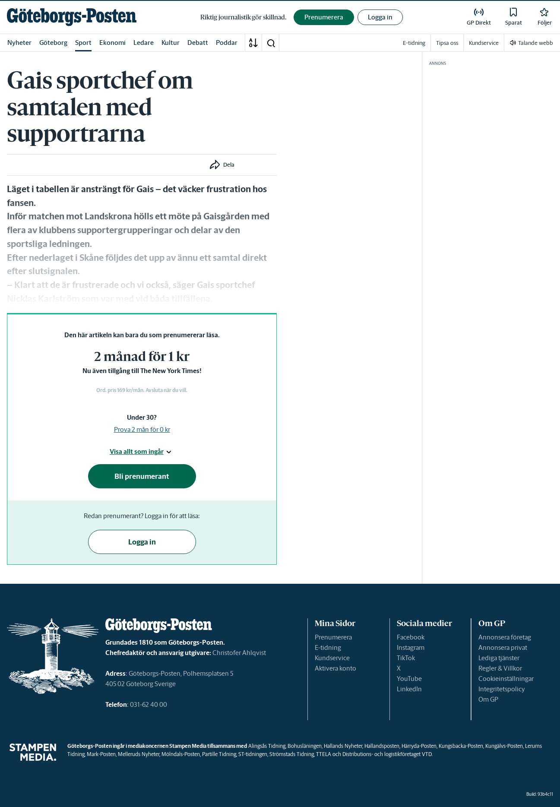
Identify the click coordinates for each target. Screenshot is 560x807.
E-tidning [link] (414, 43)
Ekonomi (112, 42)
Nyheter (19, 42)
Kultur (170, 42)
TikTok (406, 658)
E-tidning (328, 647)
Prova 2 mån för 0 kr (142, 429)
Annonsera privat (502, 647)
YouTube (409, 678)
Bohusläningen (305, 746)
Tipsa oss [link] (447, 43)
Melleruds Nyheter (138, 754)
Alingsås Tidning (266, 746)
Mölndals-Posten (180, 754)
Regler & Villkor (500, 668)
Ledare (143, 42)
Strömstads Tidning (291, 754)
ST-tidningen (252, 754)
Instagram (410, 647)
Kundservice (332, 658)
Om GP (488, 699)
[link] (71, 17)
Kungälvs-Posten (504, 746)
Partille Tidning (219, 754)
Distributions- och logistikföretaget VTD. (387, 754)
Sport (83, 42)
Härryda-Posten (419, 746)
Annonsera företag (504, 637)
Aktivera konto (335, 668)
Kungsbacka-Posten (461, 746)
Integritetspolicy (501, 689)
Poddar (226, 42)
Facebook (410, 637)
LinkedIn (409, 689)
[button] (270, 42)
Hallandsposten (381, 746)
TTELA (323, 754)
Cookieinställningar (506, 678)
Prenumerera (333, 637)
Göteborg (53, 42)
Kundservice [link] (484, 43)
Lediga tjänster (498, 658)
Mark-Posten (101, 754)
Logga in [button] (380, 17)
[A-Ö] (253, 42)
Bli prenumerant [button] (141, 476)
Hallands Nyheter (343, 746)
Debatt (197, 42)
